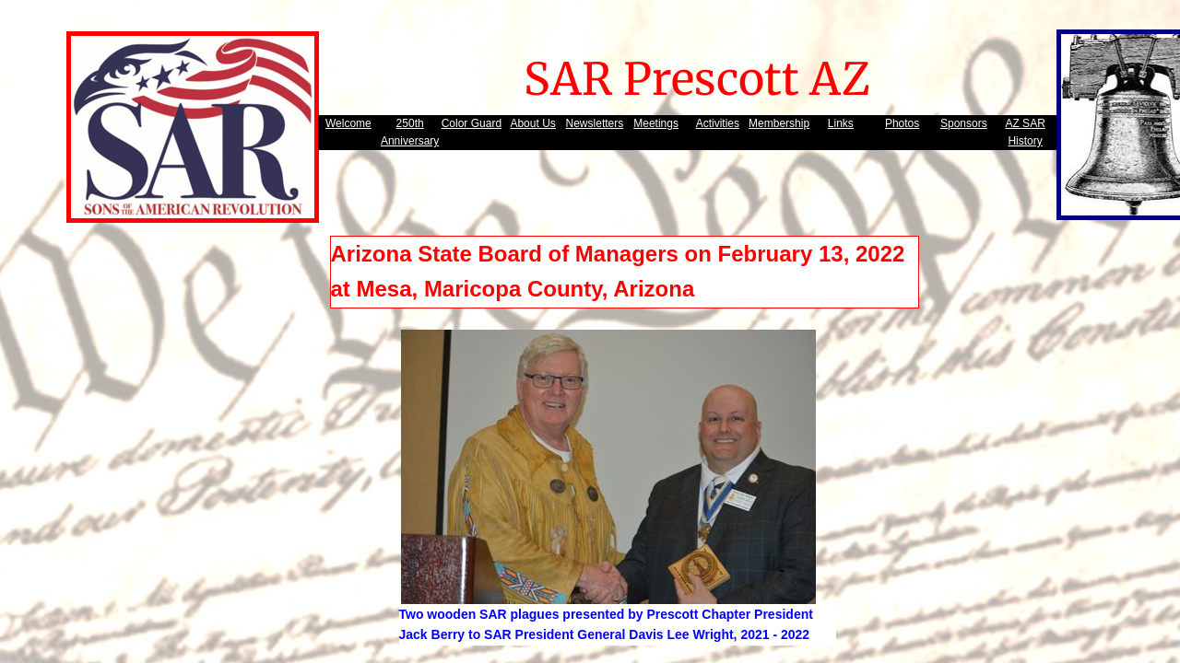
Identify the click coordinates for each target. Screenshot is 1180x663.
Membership (779, 123)
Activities (717, 123)
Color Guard (472, 123)
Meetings (655, 123)
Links (841, 123)
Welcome (348, 123)
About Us (532, 123)
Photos (902, 123)
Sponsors (963, 123)
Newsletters (595, 123)
